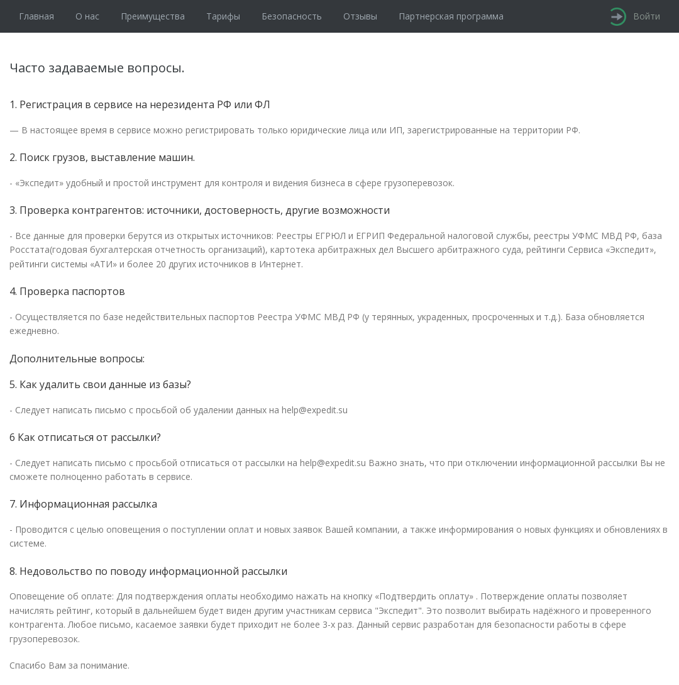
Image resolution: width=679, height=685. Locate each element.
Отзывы (360, 16)
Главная (36, 16)
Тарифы (223, 16)
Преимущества (153, 16)
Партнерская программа (451, 16)
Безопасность (292, 16)
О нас (87, 16)
